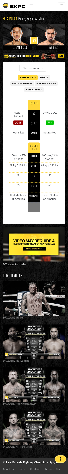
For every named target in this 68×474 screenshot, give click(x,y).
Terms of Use (53, 469)
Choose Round (31, 68)
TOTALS (44, 77)
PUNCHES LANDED (46, 83)
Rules (22, 469)
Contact (35, 469)
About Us (8, 469)
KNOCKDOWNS (34, 89)
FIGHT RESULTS (28, 77)
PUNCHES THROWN (22, 83)
